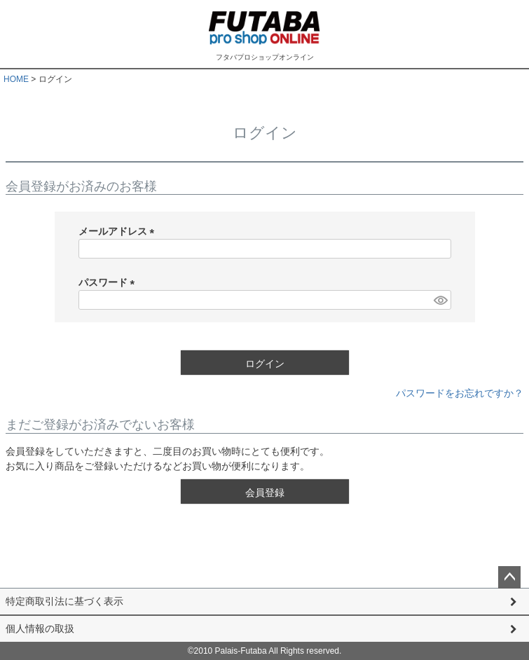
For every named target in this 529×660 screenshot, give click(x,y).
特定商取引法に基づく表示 (64, 601)
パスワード (109, 282)
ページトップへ (509, 577)
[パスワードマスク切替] (440, 300)
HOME (16, 79)
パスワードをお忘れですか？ (459, 393)
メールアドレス (119, 231)
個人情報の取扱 (40, 628)
